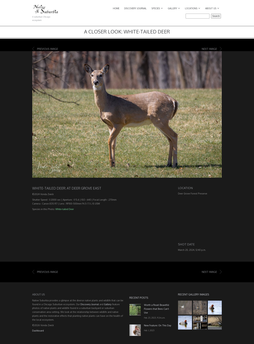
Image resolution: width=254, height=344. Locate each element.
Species (157, 8)
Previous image (47, 49)
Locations (192, 8)
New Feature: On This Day (157, 325)
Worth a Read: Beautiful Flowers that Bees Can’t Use (156, 309)
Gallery (174, 8)
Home (116, 8)
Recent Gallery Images (193, 294)
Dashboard (38, 330)
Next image (209, 49)
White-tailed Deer (64, 209)
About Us (212, 8)
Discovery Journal (135, 8)
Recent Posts (138, 297)
